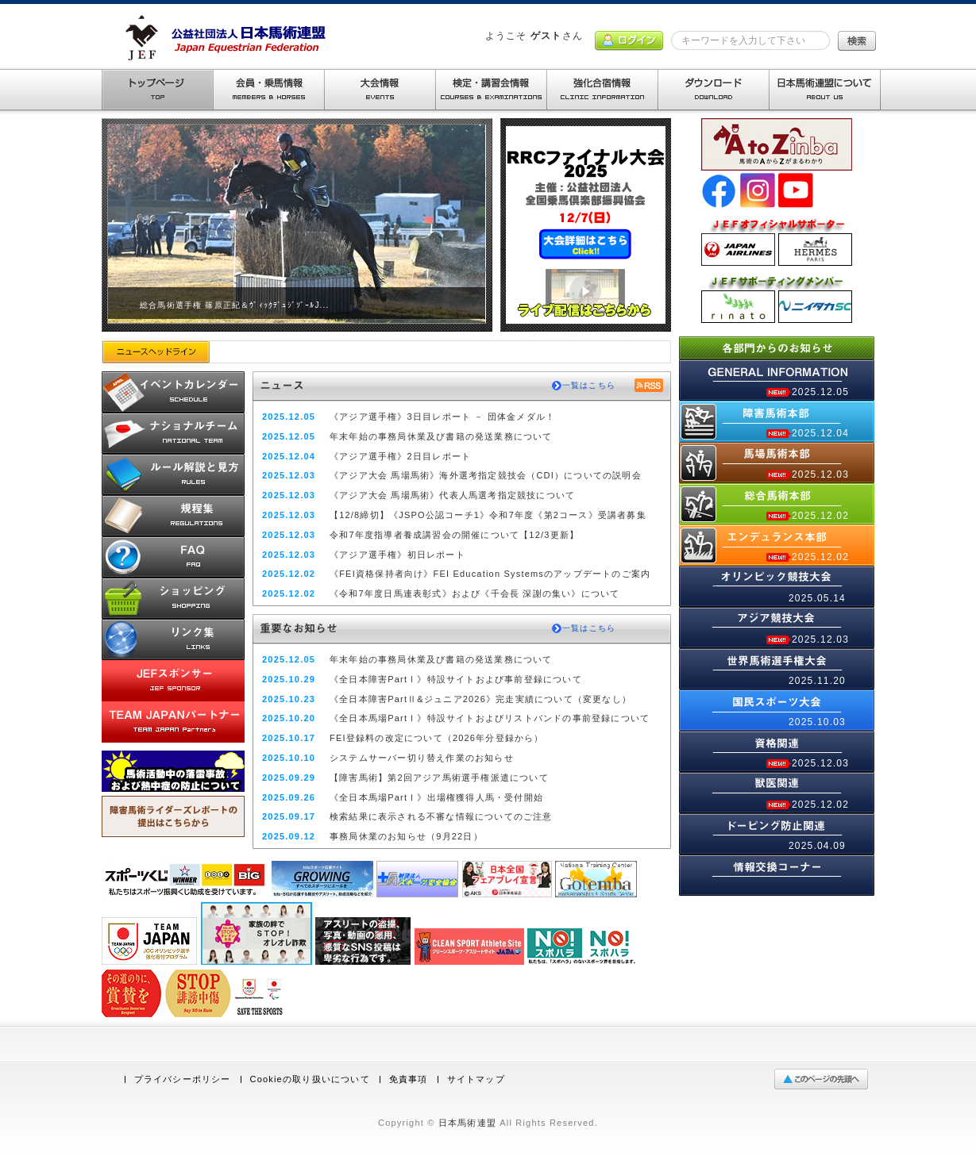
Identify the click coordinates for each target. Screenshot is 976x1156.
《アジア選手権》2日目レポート (400, 456)
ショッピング (173, 598)
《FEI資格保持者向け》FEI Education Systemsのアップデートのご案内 (490, 573)
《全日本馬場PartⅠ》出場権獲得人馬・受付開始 (436, 797)
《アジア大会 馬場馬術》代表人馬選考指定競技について (452, 495)
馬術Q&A (173, 557)
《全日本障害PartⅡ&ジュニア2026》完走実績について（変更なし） (480, 699)
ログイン (629, 41)
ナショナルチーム (173, 433)
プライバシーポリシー (182, 1079)
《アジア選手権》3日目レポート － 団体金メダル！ (442, 416)
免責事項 (408, 1079)
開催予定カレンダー (173, 392)
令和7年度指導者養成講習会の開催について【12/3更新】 (454, 535)
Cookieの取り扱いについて (310, 1079)
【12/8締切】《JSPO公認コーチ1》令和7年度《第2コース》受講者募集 (488, 515)
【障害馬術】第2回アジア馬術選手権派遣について (439, 777)
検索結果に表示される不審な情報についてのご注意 (441, 816)
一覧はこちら (588, 385)
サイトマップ (476, 1079)
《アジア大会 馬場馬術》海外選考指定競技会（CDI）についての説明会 (486, 475)
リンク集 (173, 639)
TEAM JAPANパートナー (173, 722)
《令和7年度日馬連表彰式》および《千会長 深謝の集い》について (474, 593)
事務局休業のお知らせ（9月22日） (406, 836)
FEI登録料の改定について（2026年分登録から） (437, 738)
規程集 (173, 515)
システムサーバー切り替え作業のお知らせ (422, 757)
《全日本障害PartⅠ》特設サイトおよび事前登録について (456, 679)
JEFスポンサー (173, 680)
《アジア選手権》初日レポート (397, 554)
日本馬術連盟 (467, 1122)
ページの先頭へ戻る (824, 1079)
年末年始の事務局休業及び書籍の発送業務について (441, 436)
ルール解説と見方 (173, 474)
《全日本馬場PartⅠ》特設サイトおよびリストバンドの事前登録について (490, 718)
